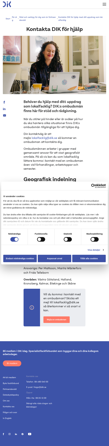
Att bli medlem (9, 377)
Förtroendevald (10, 389)
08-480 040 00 (41, 381)
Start (8, 18)
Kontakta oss (8, 406)
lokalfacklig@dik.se (44, 138)
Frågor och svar (10, 412)
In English (7, 418)
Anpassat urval (54, 258)
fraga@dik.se (40, 387)
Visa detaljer (94, 250)
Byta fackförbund (11, 383)
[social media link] (3, 434)
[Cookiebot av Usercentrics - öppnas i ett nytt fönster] (93, 186)
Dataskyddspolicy (11, 394)
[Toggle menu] (103, 4)
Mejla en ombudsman (56, 320)
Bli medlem (12, 363)
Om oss (6, 400)
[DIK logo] (7, 4)
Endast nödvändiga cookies (20, 258)
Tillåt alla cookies (89, 258)
